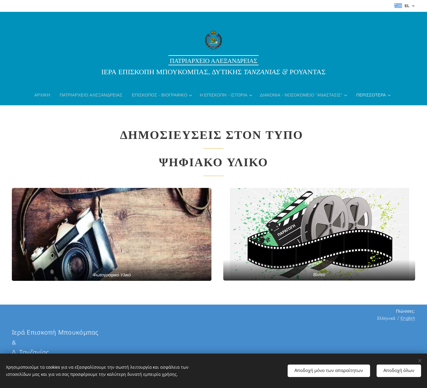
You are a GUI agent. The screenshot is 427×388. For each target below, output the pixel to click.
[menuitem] (45, 95)
